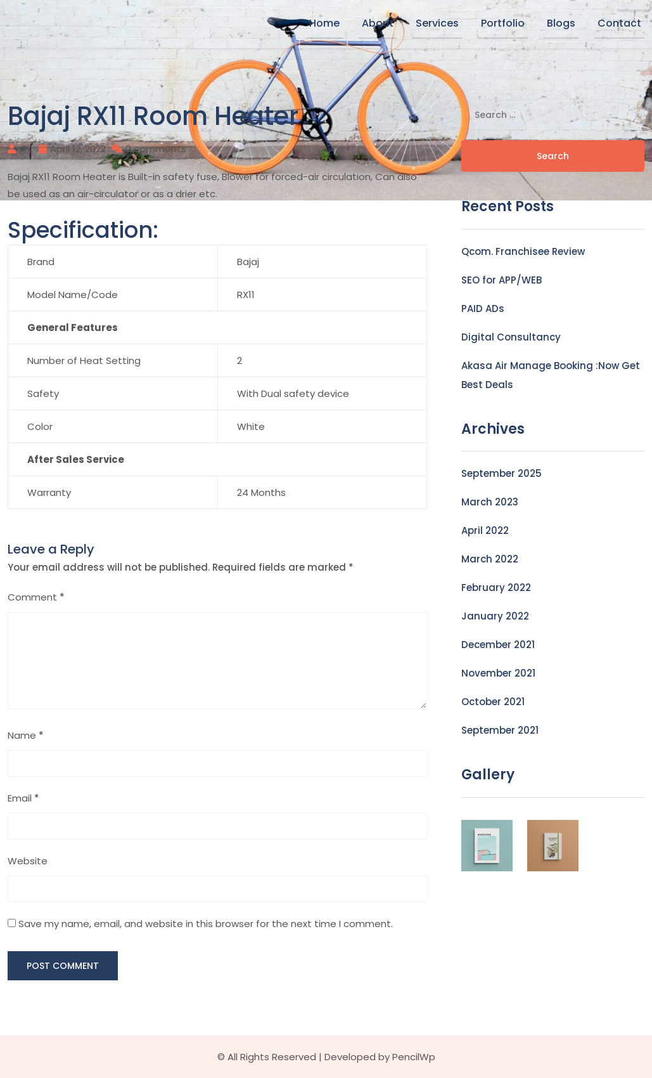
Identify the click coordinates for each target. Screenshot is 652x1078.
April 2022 (485, 530)
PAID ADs (482, 308)
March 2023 (489, 502)
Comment (36, 597)
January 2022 (495, 616)
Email (23, 798)
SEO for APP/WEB (501, 280)
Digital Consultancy (511, 337)
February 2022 (496, 587)
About (377, 23)
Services (437, 23)
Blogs (561, 23)
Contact (619, 23)
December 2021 (498, 644)
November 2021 (498, 673)
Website (28, 860)
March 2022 (489, 559)
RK (27, 148)
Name (26, 735)
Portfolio (503, 23)
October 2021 (493, 701)
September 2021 (500, 730)
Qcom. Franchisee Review (523, 251)
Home (324, 23)
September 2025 (501, 473)
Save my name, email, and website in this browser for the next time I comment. (205, 923)
